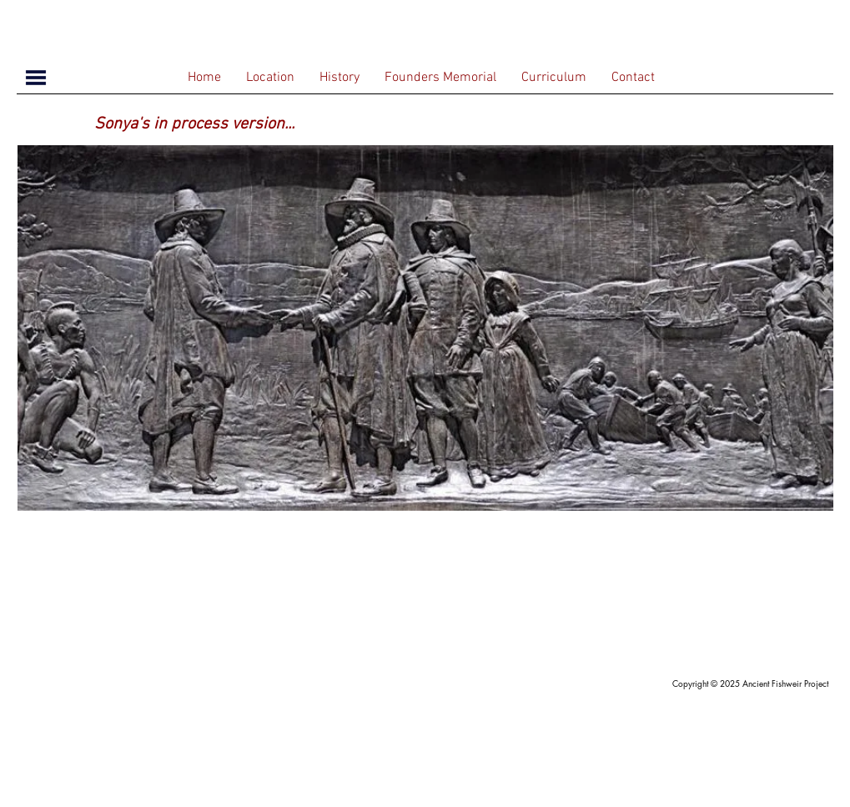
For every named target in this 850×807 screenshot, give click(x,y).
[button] (36, 78)
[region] (425, 328)
